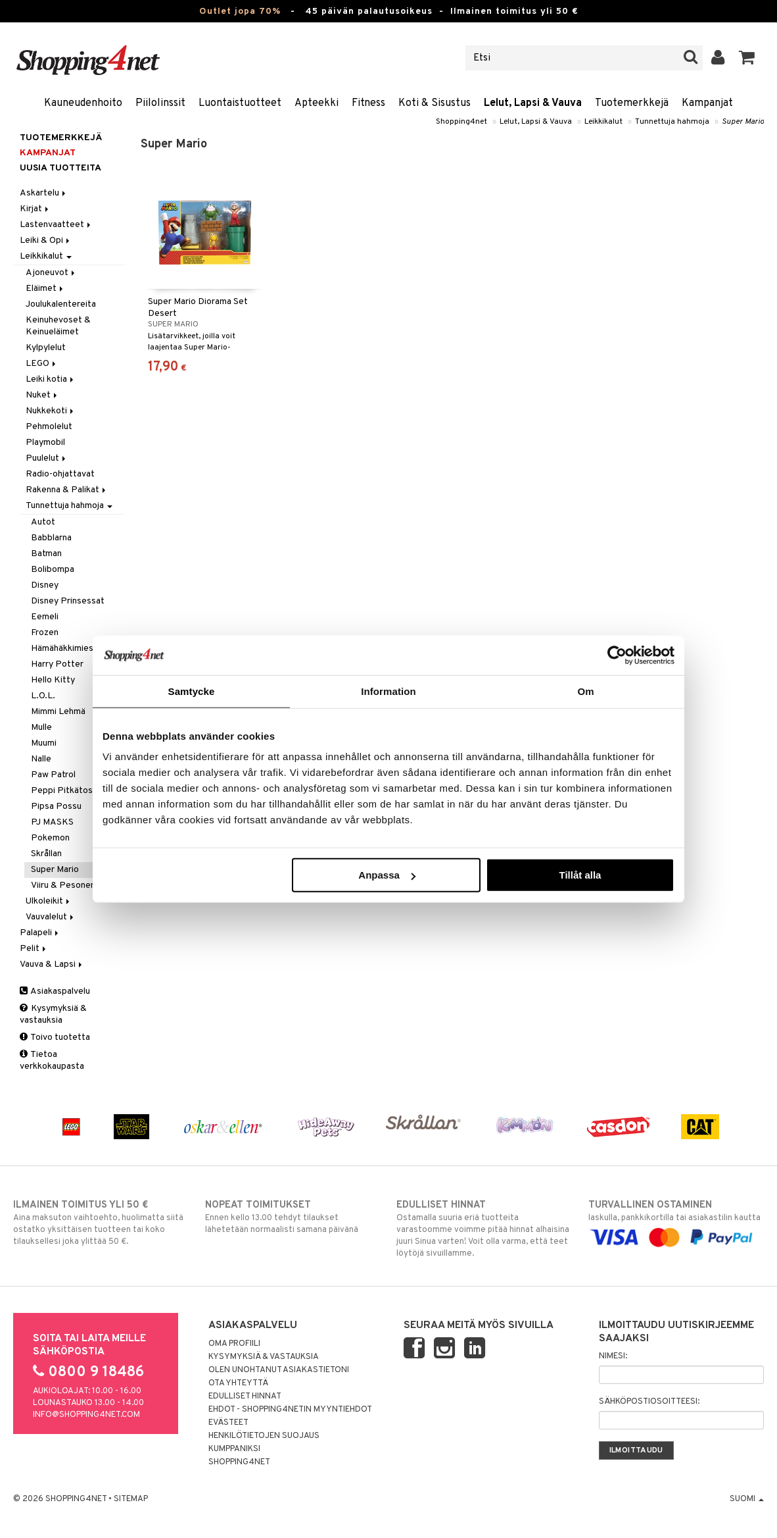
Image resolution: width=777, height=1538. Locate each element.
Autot (43, 522)
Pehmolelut (49, 426)
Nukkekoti (51, 411)
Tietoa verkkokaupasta (52, 1060)
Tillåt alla (580, 875)
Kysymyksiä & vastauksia (53, 1014)
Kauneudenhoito (83, 103)
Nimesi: (613, 1356)
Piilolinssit (160, 103)
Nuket (42, 395)
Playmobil (45, 442)
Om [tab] (585, 690)
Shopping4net (461, 121)
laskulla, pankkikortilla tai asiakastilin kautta (676, 1221)
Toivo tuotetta (55, 1037)
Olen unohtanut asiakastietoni (278, 1370)
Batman (46, 553)
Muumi (44, 743)
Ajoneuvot (51, 272)
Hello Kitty (53, 680)
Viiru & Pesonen (63, 885)
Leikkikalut (603, 121)
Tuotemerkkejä (632, 103)
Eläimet (45, 288)
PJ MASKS (52, 822)
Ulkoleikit (49, 901)
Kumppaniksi (234, 1449)
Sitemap (131, 1499)
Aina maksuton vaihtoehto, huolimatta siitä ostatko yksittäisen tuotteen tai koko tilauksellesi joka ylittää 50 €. (101, 1222)
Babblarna (51, 538)
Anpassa (386, 875)
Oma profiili (234, 1344)
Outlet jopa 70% (240, 11)
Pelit (34, 948)
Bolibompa (52, 569)
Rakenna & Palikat (67, 490)
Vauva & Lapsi (52, 964)
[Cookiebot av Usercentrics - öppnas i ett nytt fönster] (616, 655)
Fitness (368, 103)
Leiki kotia (51, 379)
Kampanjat (707, 103)
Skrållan (46, 853)
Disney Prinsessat (68, 601)
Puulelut (47, 458)
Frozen (45, 632)
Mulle (41, 727)
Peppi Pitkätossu (66, 790)
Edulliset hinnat (244, 1396)
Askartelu (44, 193)
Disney (45, 585)
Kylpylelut (46, 347)
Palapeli (40, 932)
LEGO (42, 363)
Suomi (747, 1499)
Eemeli (45, 617)
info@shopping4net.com (86, 1415)
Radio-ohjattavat (60, 474)
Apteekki (316, 103)
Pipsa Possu (56, 806)
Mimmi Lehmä (58, 711)
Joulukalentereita (61, 304)
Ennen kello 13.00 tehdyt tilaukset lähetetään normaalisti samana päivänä (293, 1216)
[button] (747, 57)
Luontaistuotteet (240, 103)
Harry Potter (57, 664)
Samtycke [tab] (191, 690)
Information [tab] (388, 690)
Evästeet (228, 1423)
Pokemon (50, 838)
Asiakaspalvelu (55, 991)
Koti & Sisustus (434, 103)
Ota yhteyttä (238, 1383)
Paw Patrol (53, 775)
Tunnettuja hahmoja (672, 121)
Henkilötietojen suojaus (263, 1436)
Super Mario (743, 121)
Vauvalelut (51, 917)
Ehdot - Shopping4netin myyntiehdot (290, 1409)
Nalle (41, 759)
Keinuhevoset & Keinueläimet (58, 326)
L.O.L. (43, 696)
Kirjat (35, 209)
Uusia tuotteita (60, 168)
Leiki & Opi (46, 240)
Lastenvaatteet (56, 224)
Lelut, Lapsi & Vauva (533, 103)
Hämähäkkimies (62, 648)
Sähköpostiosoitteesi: (649, 1402)
